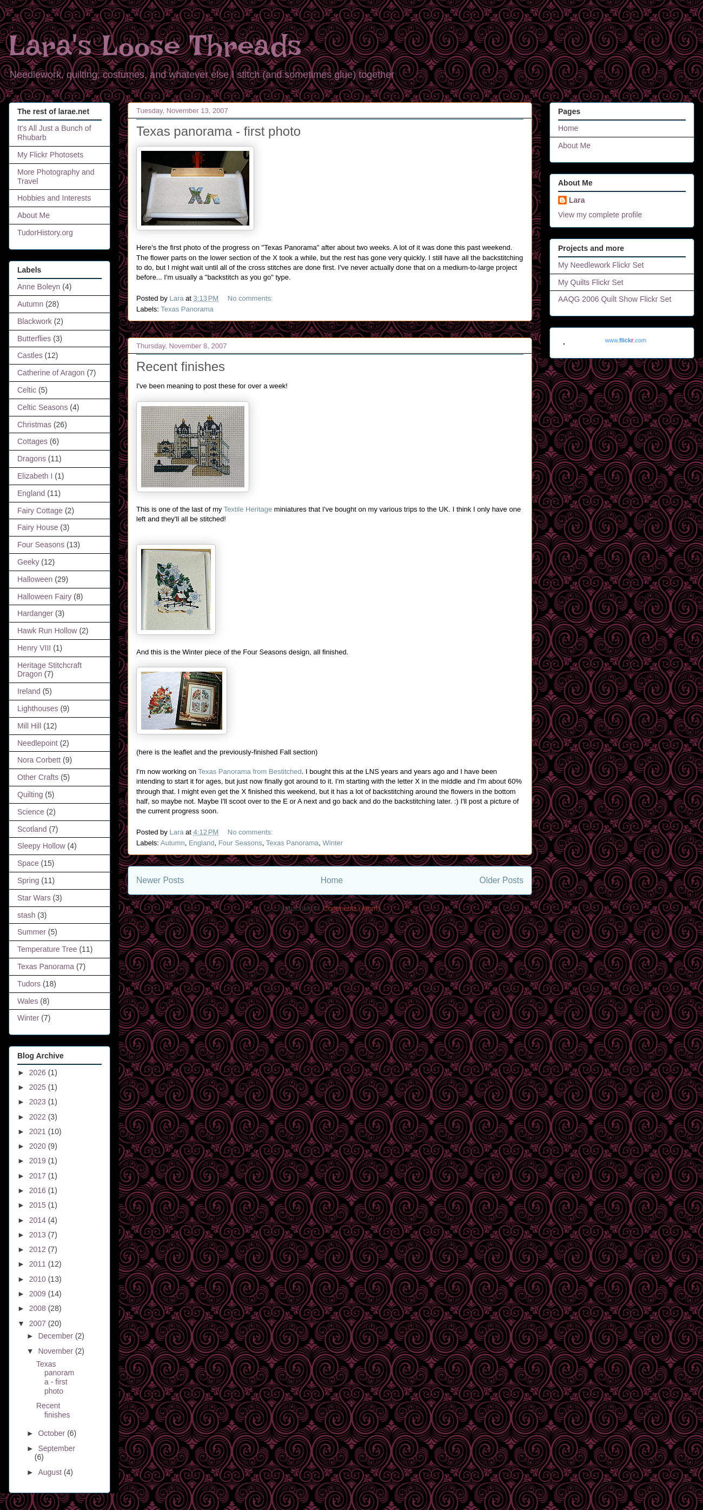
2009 (38, 1293)
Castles (30, 355)
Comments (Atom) (351, 908)
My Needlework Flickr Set (601, 265)
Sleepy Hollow (41, 846)
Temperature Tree (47, 949)
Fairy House (37, 527)
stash (26, 915)
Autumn (173, 843)
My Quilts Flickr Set (591, 282)
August (50, 1472)
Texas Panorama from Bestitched (249, 771)
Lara (577, 200)
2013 (38, 1234)
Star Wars (34, 897)
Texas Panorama (187, 309)
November (56, 1351)
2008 (38, 1308)
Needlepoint (37, 743)
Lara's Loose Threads (155, 45)
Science (30, 811)
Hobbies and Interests (54, 198)
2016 (38, 1190)
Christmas (34, 424)
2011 (38, 1264)
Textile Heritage (248, 509)
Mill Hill (29, 725)
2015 (38, 1205)
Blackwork (34, 321)
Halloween (34, 579)
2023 (38, 1101)
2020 (38, 1146)
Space (28, 863)
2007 (38, 1323)
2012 (38, 1249)
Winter (333, 843)
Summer (31, 932)
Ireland (29, 691)
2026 (38, 1072)
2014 (38, 1220)
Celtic (26, 390)
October (52, 1433)
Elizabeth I (34, 476)
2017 (38, 1175)
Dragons (31, 458)
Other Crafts (37, 777)
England (202, 843)
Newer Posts (160, 880)
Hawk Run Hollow (47, 630)
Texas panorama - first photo (218, 131)
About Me (33, 215)
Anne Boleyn (38, 286)
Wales (27, 1001)
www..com (625, 340)
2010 (38, 1279)
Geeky (28, 562)
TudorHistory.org (45, 232)
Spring (28, 880)
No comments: (251, 298)
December (56, 1336)
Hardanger (35, 613)
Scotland (32, 829)
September (56, 1448)
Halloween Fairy (44, 596)
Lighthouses (37, 708)
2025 (38, 1087)
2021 (38, 1131)
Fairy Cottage (40, 510)
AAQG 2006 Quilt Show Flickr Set (614, 299)
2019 (38, 1160)
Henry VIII (34, 648)
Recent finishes (180, 366)
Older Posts (501, 880)
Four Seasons (240, 843)
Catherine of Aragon (51, 372)
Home (332, 880)
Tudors (29, 983)
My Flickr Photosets (50, 154)
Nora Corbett (39, 760)
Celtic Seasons (42, 407)
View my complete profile (600, 214)
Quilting (30, 794)
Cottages (32, 441)
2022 (38, 1116)
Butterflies (34, 338)
